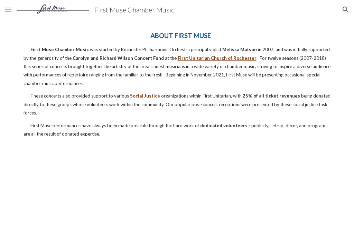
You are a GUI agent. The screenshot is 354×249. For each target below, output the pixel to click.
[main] (177, 84)
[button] (8, 9)
